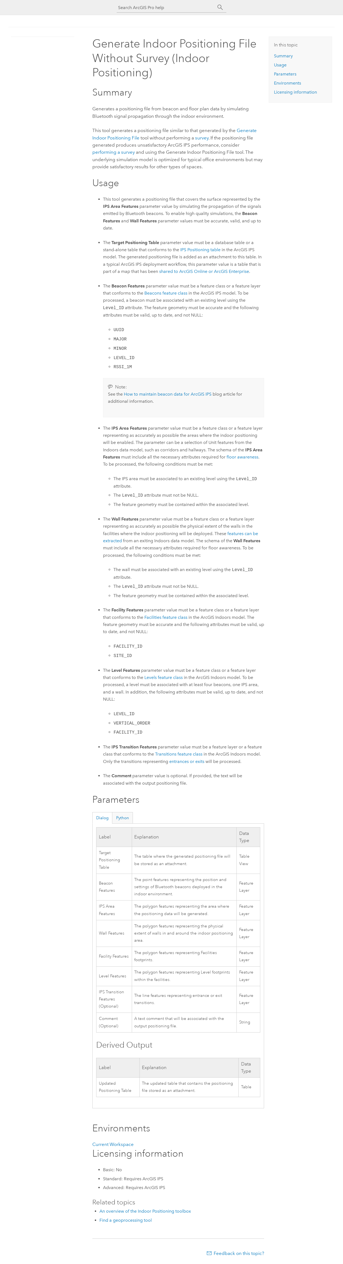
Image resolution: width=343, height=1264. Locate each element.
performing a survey (113, 152)
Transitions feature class (178, 754)
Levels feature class (163, 677)
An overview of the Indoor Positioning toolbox (145, 1211)
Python (122, 817)
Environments (287, 83)
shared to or (204, 271)
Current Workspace (113, 1144)
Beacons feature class (165, 293)
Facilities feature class (165, 617)
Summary (283, 55)
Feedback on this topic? (239, 1253)
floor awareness (242, 457)
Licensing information (295, 92)
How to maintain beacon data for (167, 394)
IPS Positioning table (200, 249)
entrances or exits (186, 761)
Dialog (102, 817)
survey (201, 138)
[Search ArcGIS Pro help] (166, 7)
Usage (280, 65)
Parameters (285, 74)
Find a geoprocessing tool (125, 1220)
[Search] (220, 7)
